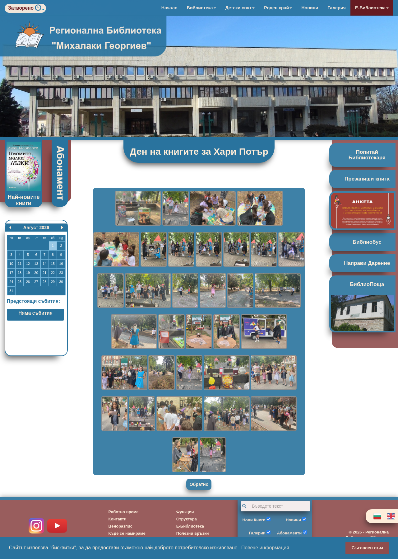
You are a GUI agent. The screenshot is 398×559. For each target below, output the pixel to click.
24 (11, 282)
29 (53, 282)
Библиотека (201, 7)
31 (11, 291)
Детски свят (240, 7)
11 (19, 263)
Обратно (198, 484)
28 (44, 282)
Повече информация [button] (265, 547)
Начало (169, 7)
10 (11, 263)
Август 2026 (36, 227)
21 (44, 273)
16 (61, 263)
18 (19, 273)
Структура (186, 519)
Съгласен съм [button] (367, 547)
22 (53, 273)
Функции (185, 512)
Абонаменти (289, 533)
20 (36, 273)
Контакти (118, 519)
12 (28, 263)
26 (28, 282)
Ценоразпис (121, 526)
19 (28, 273)
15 (53, 263)
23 (61, 273)
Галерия (336, 7)
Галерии (257, 533)
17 (11, 273)
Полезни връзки (192, 533)
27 (36, 282)
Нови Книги (253, 520)
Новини (309, 7)
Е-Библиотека (372, 7)
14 (44, 263)
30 (61, 282)
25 (19, 282)
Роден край (278, 7)
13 (36, 263)
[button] (39, 9)
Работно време (124, 512)
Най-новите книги (24, 200)
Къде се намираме (127, 533)
